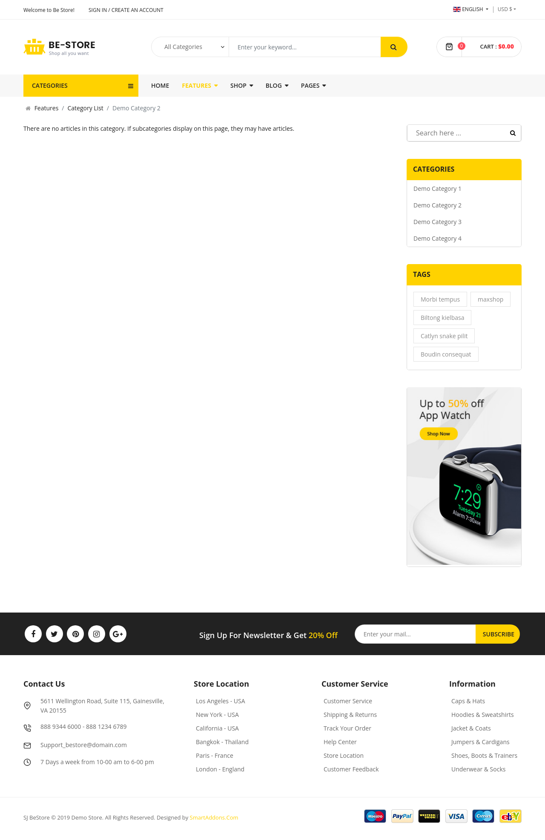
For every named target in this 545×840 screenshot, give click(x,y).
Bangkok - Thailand (222, 742)
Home (160, 85)
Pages (310, 85)
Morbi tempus (440, 299)
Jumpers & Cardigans (480, 742)
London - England (220, 769)
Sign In (98, 10)
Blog (274, 85)
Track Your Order (347, 728)
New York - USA (217, 715)
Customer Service (348, 701)
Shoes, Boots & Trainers (484, 755)
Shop (238, 85)
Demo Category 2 (437, 205)
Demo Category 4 (437, 238)
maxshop (490, 299)
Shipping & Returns (350, 715)
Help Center (340, 742)
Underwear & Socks (478, 769)
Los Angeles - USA (220, 701)
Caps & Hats (468, 701)
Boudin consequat (446, 354)
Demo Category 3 (437, 222)
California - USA (217, 728)
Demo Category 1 (437, 188)
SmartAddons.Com (214, 817)
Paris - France (214, 755)
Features (196, 85)
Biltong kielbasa (442, 318)
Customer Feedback (351, 769)
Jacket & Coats (471, 728)
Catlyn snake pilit (444, 336)
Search (513, 132)
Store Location (344, 755)
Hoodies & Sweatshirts (482, 715)
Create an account (138, 10)
